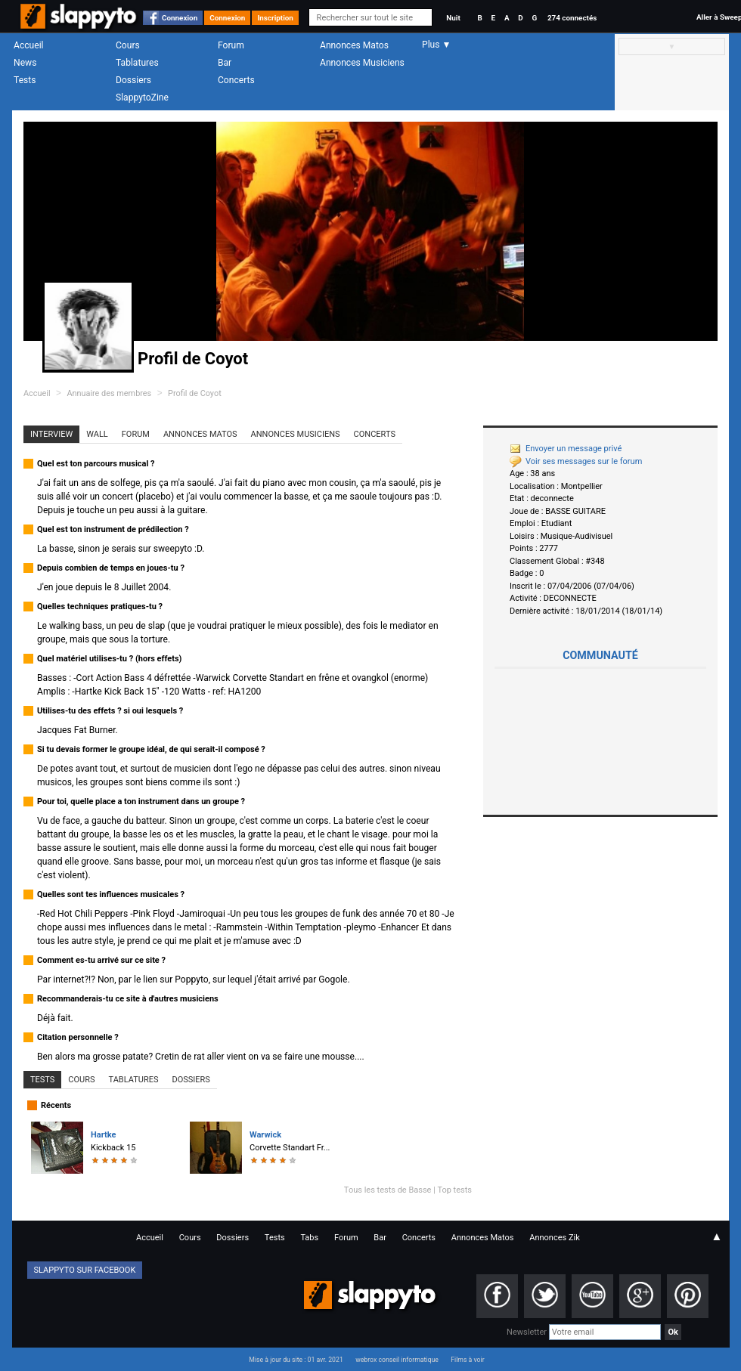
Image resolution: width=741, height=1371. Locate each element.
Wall (97, 434)
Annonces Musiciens (362, 62)
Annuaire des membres (109, 393)
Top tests (454, 1190)
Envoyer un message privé (566, 448)
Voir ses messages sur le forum (576, 461)
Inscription (275, 18)
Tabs (309, 1238)
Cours (128, 45)
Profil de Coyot (195, 393)
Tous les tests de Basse (388, 1190)
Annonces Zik (554, 1238)
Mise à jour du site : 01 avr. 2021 (296, 1359)
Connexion (179, 18)
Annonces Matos (354, 45)
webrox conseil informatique (397, 1359)
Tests (25, 80)
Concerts (236, 80)
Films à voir (467, 1359)
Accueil (29, 45)
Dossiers (133, 80)
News (25, 62)
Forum (231, 45)
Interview (51, 434)
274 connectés (572, 18)
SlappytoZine (142, 97)
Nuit (453, 18)
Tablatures (137, 62)
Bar (224, 62)
